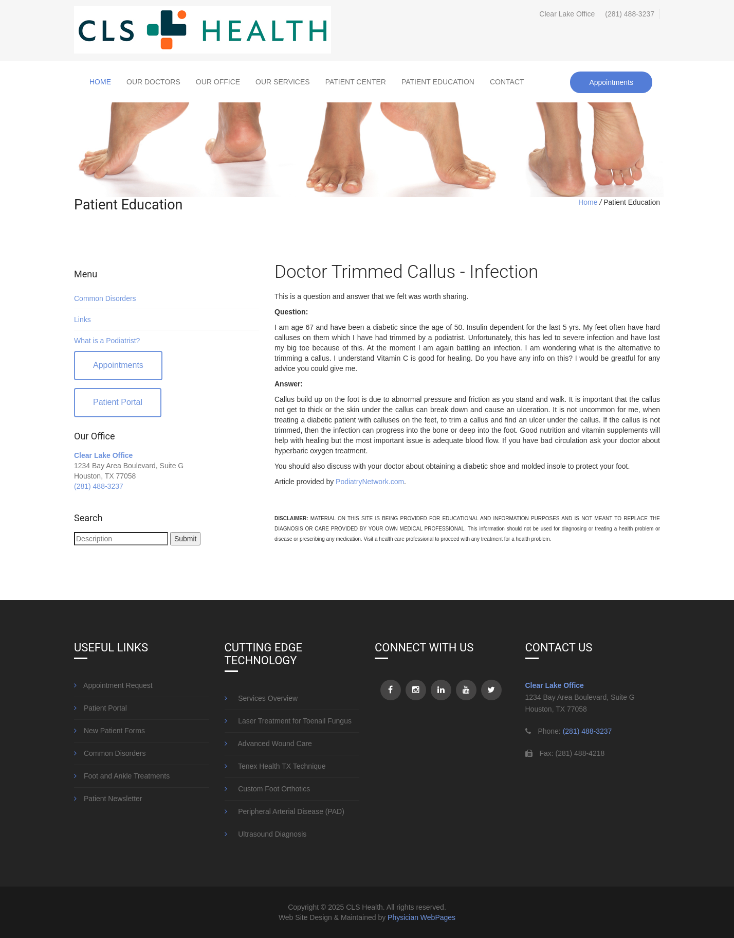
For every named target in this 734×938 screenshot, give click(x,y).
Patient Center (355, 82)
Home (100, 82)
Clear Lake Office (103, 455)
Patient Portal (117, 402)
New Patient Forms (109, 731)
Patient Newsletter (108, 798)
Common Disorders (105, 298)
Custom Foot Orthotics (267, 789)
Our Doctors (153, 82)
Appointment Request (113, 685)
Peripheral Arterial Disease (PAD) (284, 811)
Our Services (282, 82)
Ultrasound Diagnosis (266, 834)
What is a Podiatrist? (107, 341)
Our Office (218, 82)
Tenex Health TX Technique (275, 766)
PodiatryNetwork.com (370, 481)
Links (82, 319)
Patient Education (437, 82)
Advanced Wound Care (268, 743)
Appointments (611, 82)
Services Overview (261, 698)
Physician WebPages (421, 917)
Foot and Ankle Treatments (122, 776)
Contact (507, 82)
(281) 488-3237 (629, 14)
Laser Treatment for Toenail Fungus (288, 721)
